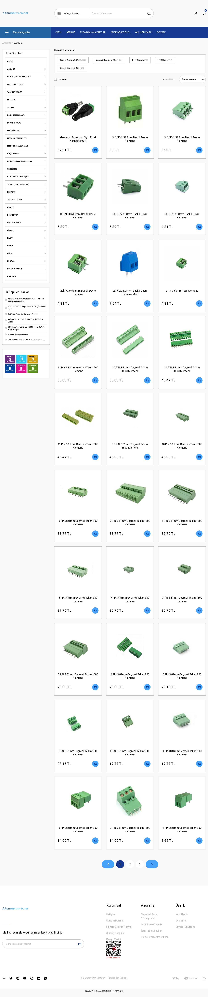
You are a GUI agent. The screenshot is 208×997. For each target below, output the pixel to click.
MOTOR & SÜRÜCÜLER (16, 138)
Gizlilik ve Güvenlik (151, 928)
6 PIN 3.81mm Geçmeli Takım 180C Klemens (78, 678)
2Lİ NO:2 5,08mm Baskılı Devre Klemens (130, 216)
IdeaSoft (89, 995)
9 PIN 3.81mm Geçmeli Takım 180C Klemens (130, 524)
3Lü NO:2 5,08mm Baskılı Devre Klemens (130, 139)
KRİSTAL (11, 261)
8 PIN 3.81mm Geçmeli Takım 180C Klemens (182, 524)
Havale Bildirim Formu (119, 930)
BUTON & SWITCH (15, 269)
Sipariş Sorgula (115, 936)
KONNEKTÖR (12, 215)
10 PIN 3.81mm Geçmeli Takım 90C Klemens (182, 447)
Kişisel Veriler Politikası (154, 940)
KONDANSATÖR (14, 223)
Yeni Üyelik (182, 918)
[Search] (121, 13)
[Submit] (79, 948)
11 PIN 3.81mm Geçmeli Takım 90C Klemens (78, 447)
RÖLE (9, 253)
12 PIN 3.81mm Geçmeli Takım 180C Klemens (130, 370)
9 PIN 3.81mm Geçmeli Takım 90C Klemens (78, 524)
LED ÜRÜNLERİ (13, 131)
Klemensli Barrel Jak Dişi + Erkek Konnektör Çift (78, 139)
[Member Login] (196, 13)
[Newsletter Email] (43, 948)
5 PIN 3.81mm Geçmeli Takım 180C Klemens (78, 755)
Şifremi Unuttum (185, 930)
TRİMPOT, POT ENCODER (17, 184)
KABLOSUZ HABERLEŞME (18, 177)
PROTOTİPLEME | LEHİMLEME (19, 161)
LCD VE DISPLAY (14, 123)
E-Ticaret (98, 995)
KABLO (10, 207)
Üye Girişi (181, 924)
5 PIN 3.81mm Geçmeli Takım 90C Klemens (182, 678)
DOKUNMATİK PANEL (16, 115)
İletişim (110, 918)
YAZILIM (10, 108)
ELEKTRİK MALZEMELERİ (17, 146)
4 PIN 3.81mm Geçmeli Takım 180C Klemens (130, 755)
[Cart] (204, 13)
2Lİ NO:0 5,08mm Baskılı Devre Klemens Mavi (130, 293)
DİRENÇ (10, 230)
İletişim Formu (114, 924)
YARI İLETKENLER (14, 92)
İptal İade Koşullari (151, 934)
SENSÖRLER (12, 169)
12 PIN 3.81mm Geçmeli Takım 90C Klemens (78, 370)
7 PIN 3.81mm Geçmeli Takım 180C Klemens (182, 601)
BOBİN (10, 246)
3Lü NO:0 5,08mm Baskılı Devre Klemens (78, 216)
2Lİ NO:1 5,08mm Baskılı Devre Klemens (182, 216)
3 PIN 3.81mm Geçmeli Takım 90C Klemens (78, 833)
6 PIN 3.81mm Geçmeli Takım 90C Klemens (130, 678)
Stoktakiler (62, 79)
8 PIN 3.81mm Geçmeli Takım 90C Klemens (78, 601)
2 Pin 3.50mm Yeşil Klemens (182, 291)
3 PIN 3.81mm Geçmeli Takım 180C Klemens (130, 833)
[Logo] (15, 13)
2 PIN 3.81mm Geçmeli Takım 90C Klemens (182, 833)
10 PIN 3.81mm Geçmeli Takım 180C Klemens (130, 447)
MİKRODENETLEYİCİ (15, 84)
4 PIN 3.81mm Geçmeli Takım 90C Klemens (182, 755)
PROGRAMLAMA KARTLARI (19, 77)
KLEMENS (18, 43)
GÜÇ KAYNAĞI (13, 154)
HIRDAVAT (11, 277)
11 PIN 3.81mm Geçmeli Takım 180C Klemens (182, 370)
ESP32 (10, 61)
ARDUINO (11, 69)
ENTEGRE (11, 100)
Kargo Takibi (113, 943)
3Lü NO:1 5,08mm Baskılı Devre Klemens (182, 139)
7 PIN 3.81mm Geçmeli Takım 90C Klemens (130, 601)
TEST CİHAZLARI (14, 200)
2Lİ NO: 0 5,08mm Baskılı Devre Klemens (78, 293)
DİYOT (10, 238)
